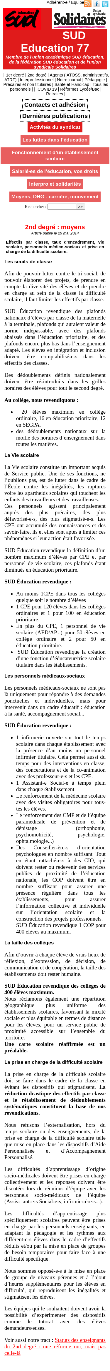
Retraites (54, 93)
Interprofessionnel (36, 79)
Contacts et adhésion (55, 104)
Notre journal (69, 79)
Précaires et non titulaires (27, 84)
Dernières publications (55, 115)
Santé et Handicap (72, 84)
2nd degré (37, 75)
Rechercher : (35, 206)
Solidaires (65, 66)
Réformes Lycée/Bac (79, 89)
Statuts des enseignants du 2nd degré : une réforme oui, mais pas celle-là (55, 1346)
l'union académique (50, 56)
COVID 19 (47, 89)
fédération (30, 61)
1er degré (15, 75)
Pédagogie (94, 79)
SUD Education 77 (55, 41)
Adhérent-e (57, 2)
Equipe (77, 2)
